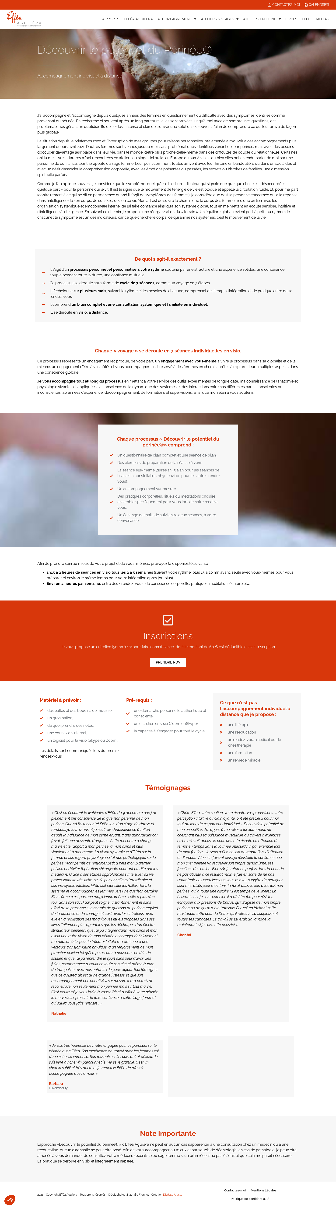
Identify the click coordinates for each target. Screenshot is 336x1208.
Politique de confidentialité (250, 1199)
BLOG (306, 19)
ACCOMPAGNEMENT (177, 19)
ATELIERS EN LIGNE (262, 19)
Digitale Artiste (172, 1195)
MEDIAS (322, 19)
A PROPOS (110, 19)
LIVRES (291, 19)
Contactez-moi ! (235, 1190)
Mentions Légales (263, 1190)
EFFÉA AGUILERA (138, 19)
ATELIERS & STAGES (219, 19)
